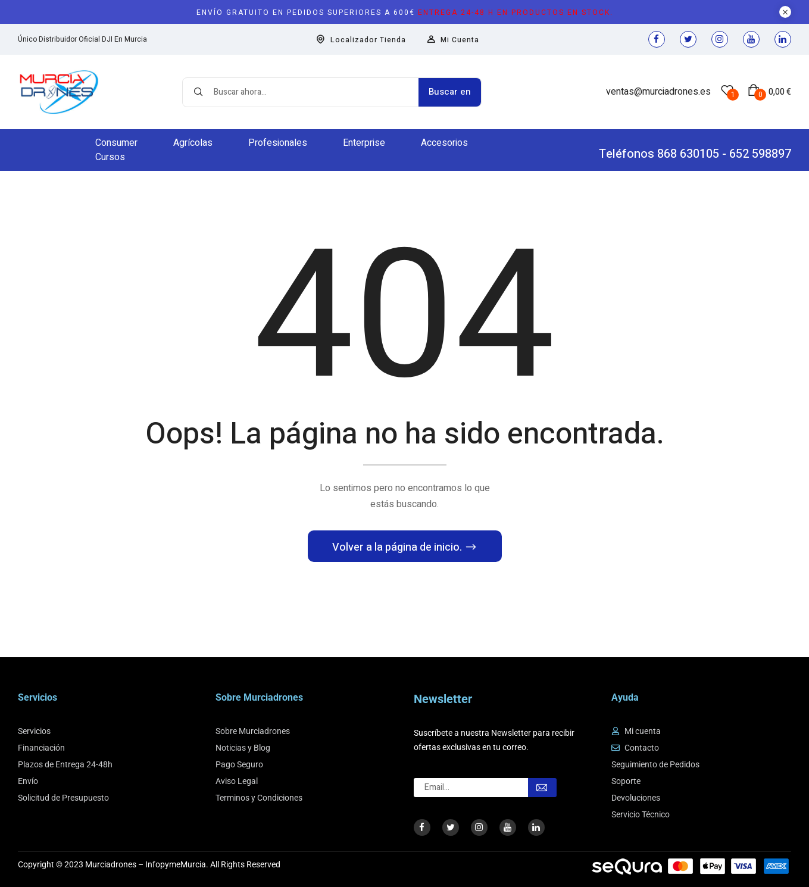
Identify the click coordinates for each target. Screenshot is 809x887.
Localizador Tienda (361, 40)
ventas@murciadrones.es (658, 92)
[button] (769, 91)
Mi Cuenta (453, 40)
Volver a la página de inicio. (398, 547)
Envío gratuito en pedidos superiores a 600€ (404, 12)
